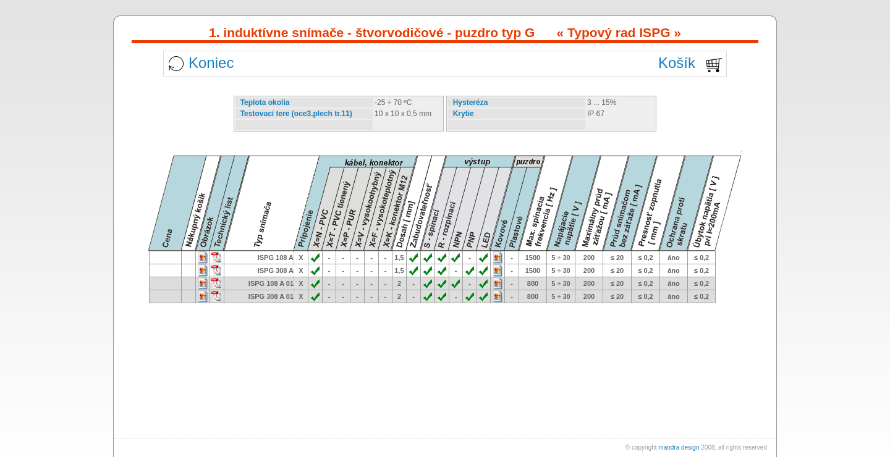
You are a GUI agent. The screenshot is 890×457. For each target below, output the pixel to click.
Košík (676, 62)
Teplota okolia (265, 102)
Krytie (463, 113)
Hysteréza (470, 102)
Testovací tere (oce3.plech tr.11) (296, 113)
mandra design (678, 447)
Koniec (211, 62)
